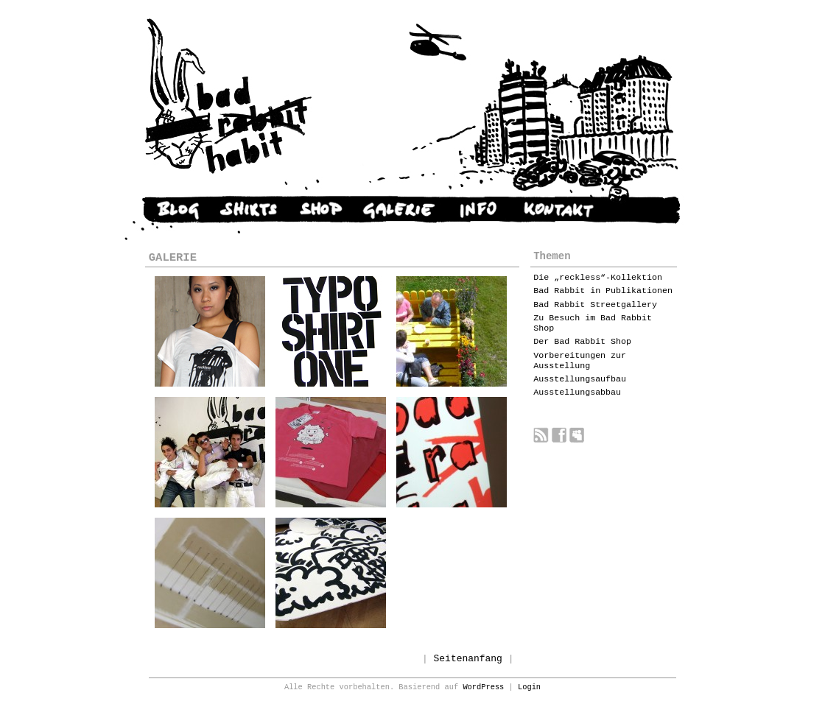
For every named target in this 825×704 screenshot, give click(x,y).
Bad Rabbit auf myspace (577, 435)
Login (529, 687)
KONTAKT (558, 210)
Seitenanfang (468, 658)
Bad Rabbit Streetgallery (595, 305)
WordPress (483, 687)
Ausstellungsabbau (577, 392)
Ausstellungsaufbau (579, 379)
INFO (479, 210)
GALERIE (398, 210)
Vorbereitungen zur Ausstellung (579, 361)
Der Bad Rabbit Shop (582, 342)
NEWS (164, 210)
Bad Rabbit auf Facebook (559, 435)
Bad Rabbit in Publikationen (603, 291)
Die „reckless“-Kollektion (597, 277)
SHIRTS (248, 210)
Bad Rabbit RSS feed (541, 435)
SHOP (319, 210)
